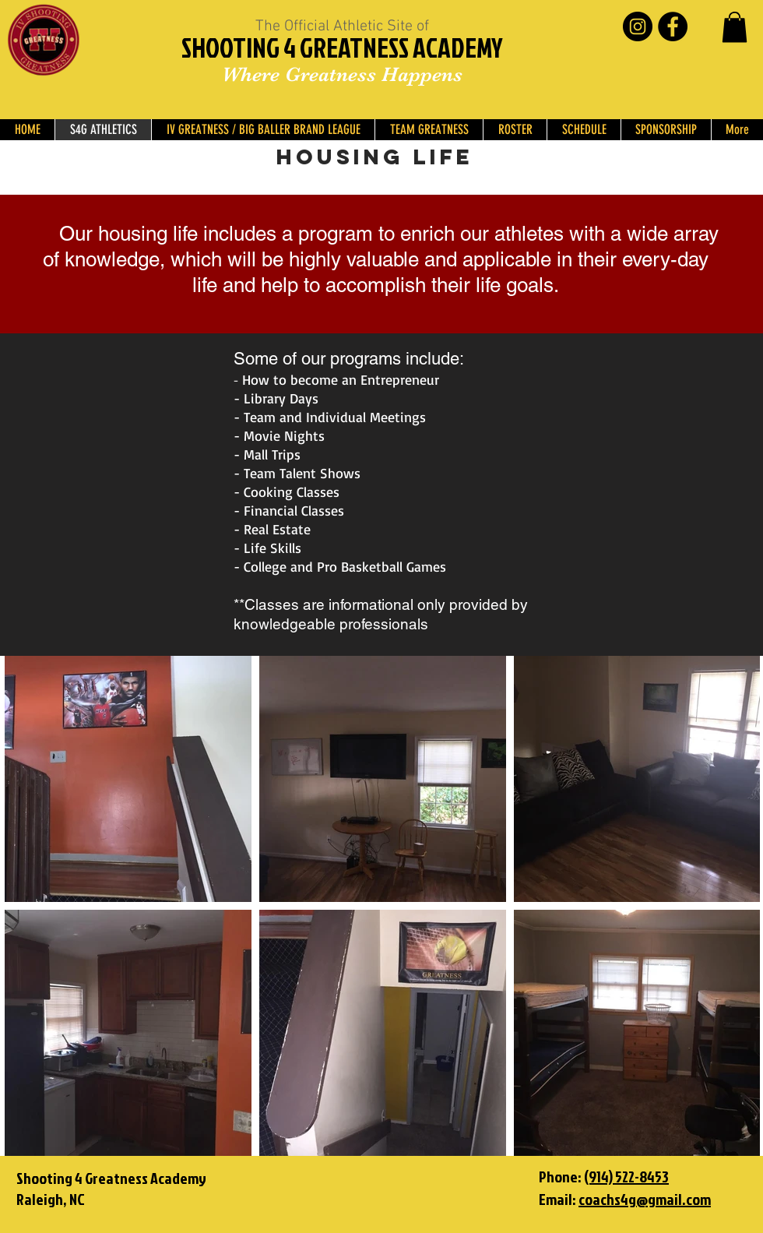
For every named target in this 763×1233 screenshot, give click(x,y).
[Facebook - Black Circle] (672, 26)
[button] (734, 27)
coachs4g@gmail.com (644, 1199)
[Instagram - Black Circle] (637, 26)
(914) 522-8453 (626, 1176)
